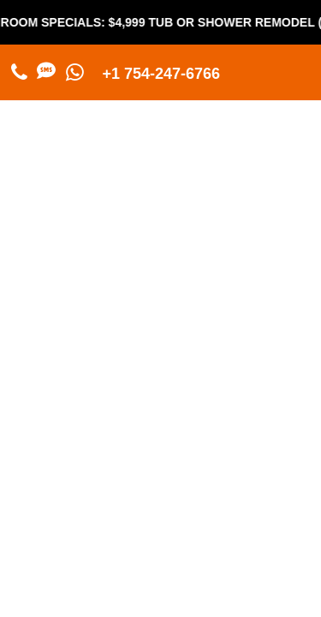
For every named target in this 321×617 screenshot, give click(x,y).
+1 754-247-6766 (162, 73)
